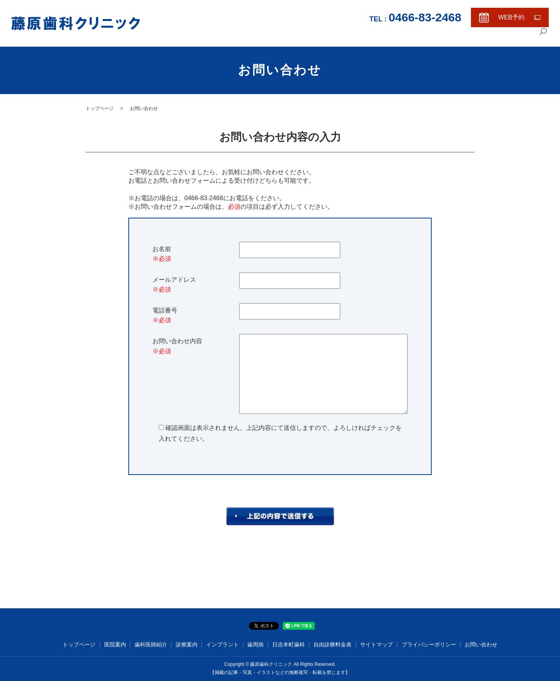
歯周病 (255, 644)
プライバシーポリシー (429, 644)
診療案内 (474, 37)
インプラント (222, 644)
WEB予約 (511, 17)
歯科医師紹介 (439, 37)
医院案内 (404, 37)
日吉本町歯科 (288, 644)
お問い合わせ (481, 644)
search (543, 38)
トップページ (369, 37)
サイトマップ (376, 644)
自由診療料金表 (512, 37)
